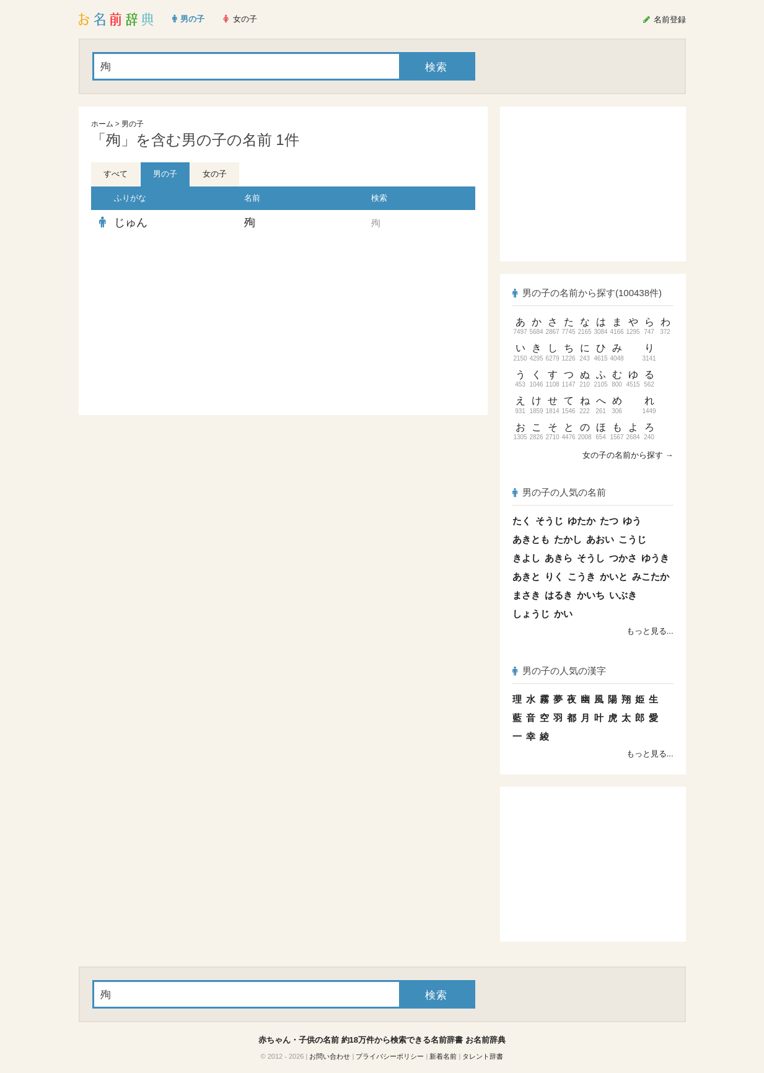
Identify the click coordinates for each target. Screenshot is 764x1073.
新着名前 (443, 1056)
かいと (614, 576)
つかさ (623, 558)
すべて (115, 173)
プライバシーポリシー (390, 1056)
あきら (559, 558)
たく (521, 520)
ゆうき (655, 558)
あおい (600, 539)
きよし (526, 558)
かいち (591, 595)
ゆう (632, 520)
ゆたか (581, 520)
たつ (609, 520)
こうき (581, 576)
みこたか (650, 576)
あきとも (531, 539)
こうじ (632, 539)
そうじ (549, 520)
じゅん (130, 222)
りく (554, 576)
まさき (526, 595)
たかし (568, 539)
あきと (526, 576)
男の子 (132, 124)
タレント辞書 (482, 1056)
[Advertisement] (184, 325)
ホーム (102, 124)
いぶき (623, 595)
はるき (559, 595)
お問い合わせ (329, 1056)
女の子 (215, 173)
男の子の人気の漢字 (559, 670)
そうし (591, 558)
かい (563, 613)
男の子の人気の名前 (559, 492)
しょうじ (531, 613)
